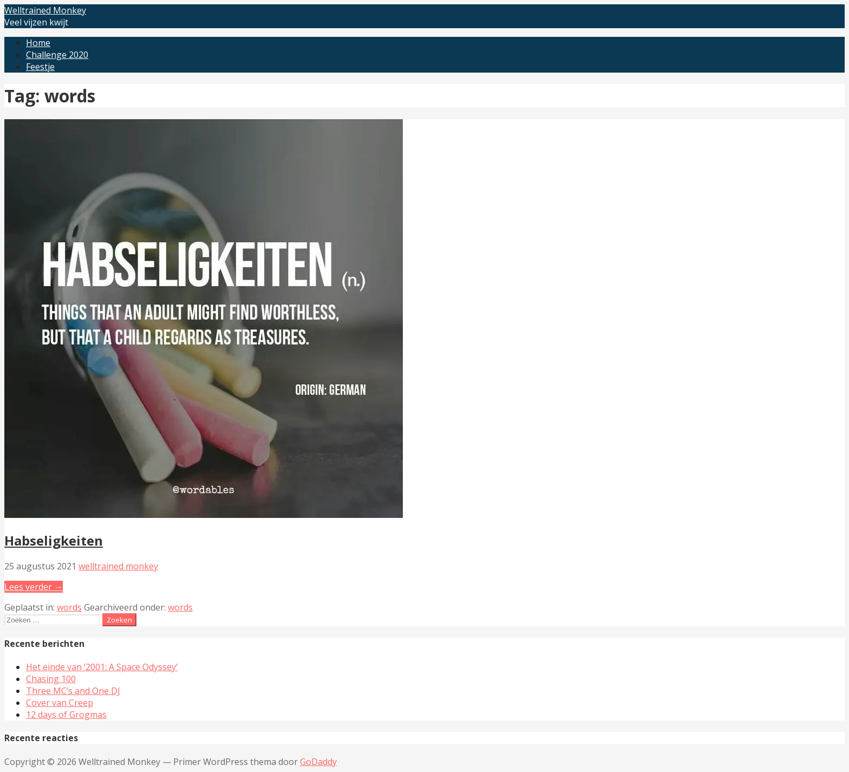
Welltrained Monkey (45, 10)
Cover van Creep (59, 703)
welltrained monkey (118, 566)
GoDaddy (318, 762)
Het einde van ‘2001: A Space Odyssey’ (102, 667)
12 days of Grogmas (66, 715)
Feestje (40, 67)
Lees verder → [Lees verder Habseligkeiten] (33, 587)
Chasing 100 (51, 679)
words (69, 607)
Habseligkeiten (53, 540)
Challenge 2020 (57, 55)
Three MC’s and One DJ (73, 691)
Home (38, 43)
